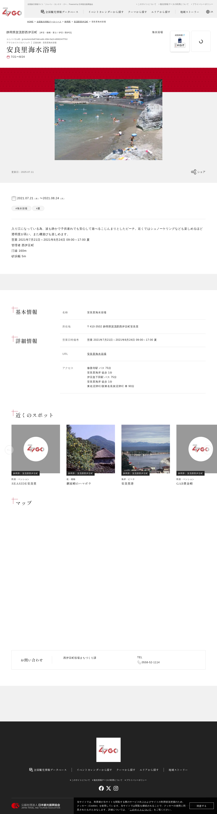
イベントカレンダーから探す (106, 12)
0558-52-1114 (151, 662)
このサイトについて (140, 809)
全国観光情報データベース (59, 12)
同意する (202, 806)
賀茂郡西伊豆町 (81, 22)
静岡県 (68, 22)
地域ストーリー (190, 12)
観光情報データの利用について (174, 4)
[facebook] (101, 788)
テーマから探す (137, 12)
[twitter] (108, 788)
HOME (30, 22)
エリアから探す (160, 12)
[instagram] (115, 788)
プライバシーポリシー (203, 4)
